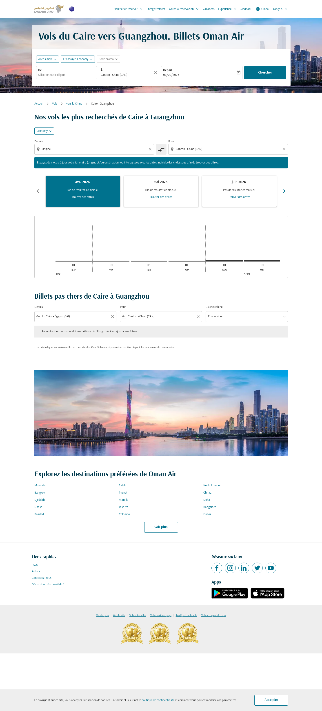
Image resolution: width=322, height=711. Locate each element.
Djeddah (39, 500)
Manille (123, 500)
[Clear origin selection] (151, 149)
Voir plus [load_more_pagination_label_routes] (161, 527)
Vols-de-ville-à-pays (160, 615)
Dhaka (38, 507)
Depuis (38, 141)
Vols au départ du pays (213, 615)
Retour (36, 571)
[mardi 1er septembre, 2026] (262, 261)
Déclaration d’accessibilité (48, 584)
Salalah (123, 485)
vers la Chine (74, 103)
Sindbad (245, 9)
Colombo (124, 514)
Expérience (228, 9)
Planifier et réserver (129, 9)
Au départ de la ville (186, 615)
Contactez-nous (41, 578)
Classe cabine (214, 307)
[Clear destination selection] (285, 149)
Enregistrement (156, 9)
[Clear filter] (112, 316)
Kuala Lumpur (212, 485)
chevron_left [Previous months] (38, 191)
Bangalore (209, 507)
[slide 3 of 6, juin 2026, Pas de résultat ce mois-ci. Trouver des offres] (239, 191)
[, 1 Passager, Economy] (75, 59)
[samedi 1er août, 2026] (224, 261)
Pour (171, 141)
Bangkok (39, 492)
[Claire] (156, 72)
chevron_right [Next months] (284, 191)
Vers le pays (102, 615)
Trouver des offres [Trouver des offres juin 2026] (239, 197)
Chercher (265, 72)
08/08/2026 (171, 75)
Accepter (271, 700)
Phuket (123, 492)
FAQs (35, 565)
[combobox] (66, 75)
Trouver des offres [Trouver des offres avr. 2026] (83, 197)
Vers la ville (119, 615)
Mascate (39, 485)
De (40, 70)
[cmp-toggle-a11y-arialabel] (161, 149)
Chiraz (207, 492)
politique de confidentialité (158, 700)
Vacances (209, 9)
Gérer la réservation (185, 9)
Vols (54, 103)
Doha (206, 500)
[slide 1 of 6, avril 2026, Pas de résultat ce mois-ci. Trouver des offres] (83, 191)
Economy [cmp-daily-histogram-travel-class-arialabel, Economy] (42, 131)
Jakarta (123, 507)
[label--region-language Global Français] (272, 9)
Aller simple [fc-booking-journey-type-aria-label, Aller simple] (45, 59)
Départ (167, 70)
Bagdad (39, 514)
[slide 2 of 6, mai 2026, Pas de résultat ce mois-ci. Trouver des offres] (161, 191)
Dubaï (207, 514)
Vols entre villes (137, 615)
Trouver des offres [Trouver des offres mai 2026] (161, 197)
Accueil (38, 103)
